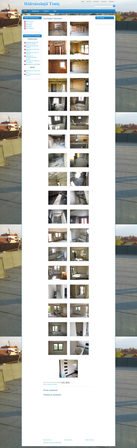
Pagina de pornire (68, 439)
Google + (104, 1)
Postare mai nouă (47, 439)
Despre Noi (35, 11)
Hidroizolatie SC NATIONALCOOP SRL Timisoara (31, 57)
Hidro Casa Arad (29, 21)
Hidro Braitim (29, 24)
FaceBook (96, 1)
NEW (55, 11)
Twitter (88, 1)
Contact (111, 1)
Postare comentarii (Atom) (56, 442)
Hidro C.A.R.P (29, 22)
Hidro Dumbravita (30, 28)
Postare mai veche (89, 439)
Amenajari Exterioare (52, 384)
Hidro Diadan (29, 26)
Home (82, 1)
